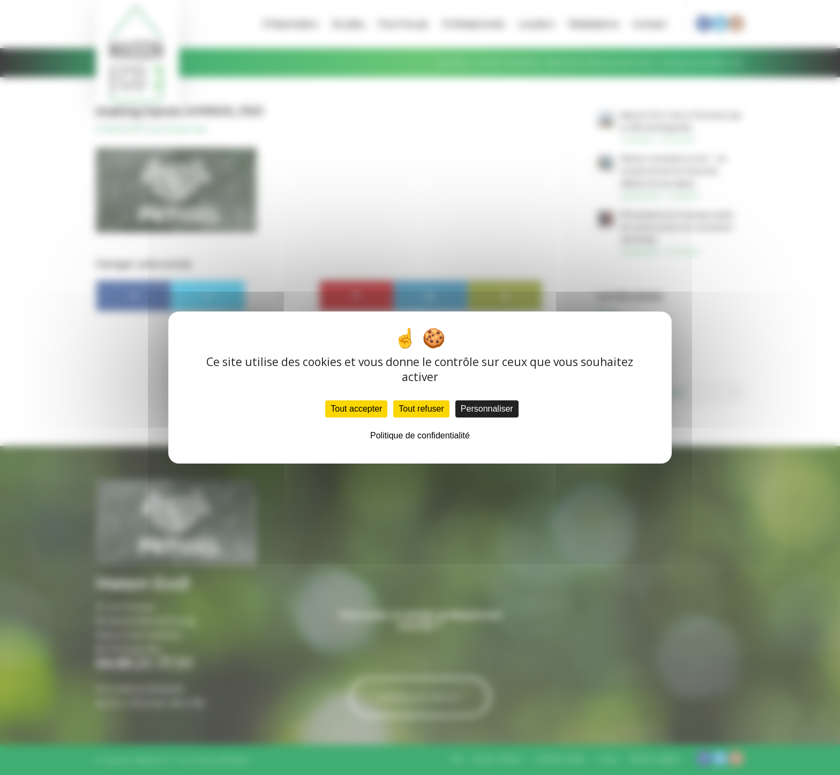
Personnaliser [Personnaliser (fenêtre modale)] (487, 408)
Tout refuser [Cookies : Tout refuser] (421, 408)
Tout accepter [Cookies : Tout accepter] (356, 408)
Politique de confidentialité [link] (420, 435)
